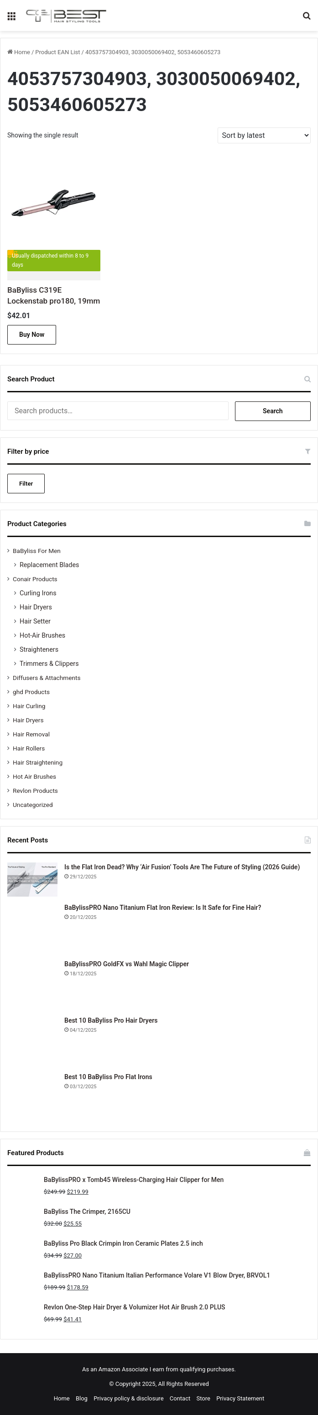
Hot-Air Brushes (42, 635)
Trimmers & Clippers (49, 663)
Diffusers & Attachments (46, 677)
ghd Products (31, 691)
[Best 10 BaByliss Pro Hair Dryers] (32, 1041)
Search (273, 411)
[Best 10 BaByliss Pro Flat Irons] (32, 1097)
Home (22, 52)
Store (203, 1398)
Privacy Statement (240, 1398)
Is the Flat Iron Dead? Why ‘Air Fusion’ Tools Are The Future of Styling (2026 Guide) (182, 867)
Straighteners (39, 649)
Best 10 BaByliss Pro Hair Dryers (110, 1020)
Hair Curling (29, 706)
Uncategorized (33, 804)
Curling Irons (38, 593)
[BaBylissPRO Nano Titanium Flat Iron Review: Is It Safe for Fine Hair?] (32, 928)
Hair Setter (35, 621)
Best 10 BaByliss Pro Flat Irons (108, 1076)
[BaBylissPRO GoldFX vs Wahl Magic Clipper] (32, 984)
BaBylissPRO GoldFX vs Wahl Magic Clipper (126, 964)
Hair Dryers (36, 607)
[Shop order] (264, 135)
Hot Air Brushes (34, 776)
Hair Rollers (29, 748)
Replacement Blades (49, 564)
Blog (82, 1398)
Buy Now (31, 334)
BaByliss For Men (37, 550)
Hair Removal (31, 734)
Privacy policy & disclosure (128, 1398)
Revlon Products (35, 790)
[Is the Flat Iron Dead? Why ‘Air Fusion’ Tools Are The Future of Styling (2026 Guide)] (32, 879)
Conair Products (35, 579)
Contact (180, 1398)
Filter (26, 483)
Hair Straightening (38, 762)
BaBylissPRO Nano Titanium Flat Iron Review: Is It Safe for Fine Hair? (162, 907)
